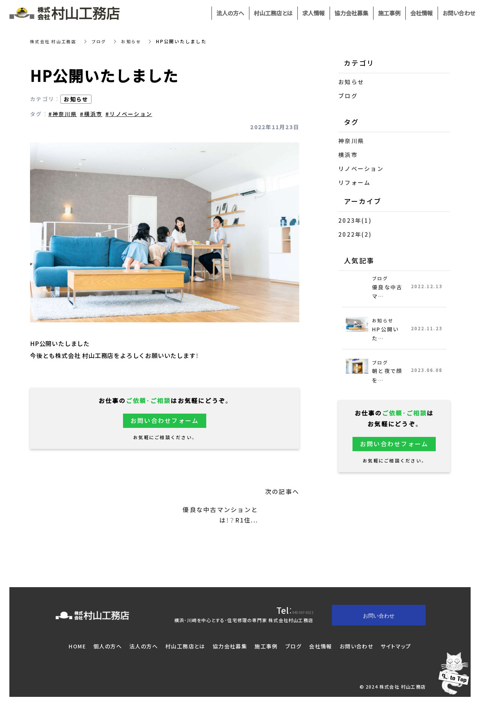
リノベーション (361, 169)
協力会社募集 (230, 647)
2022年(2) (355, 234)
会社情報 (320, 647)
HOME (77, 647)
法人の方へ (143, 647)
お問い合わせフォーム (164, 420)
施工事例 (266, 647)
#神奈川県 (62, 114)
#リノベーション (128, 114)
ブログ (103, 41)
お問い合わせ (356, 647)
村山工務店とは (185, 647)
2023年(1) (355, 220)
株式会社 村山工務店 (55, 41)
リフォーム (354, 182)
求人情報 (313, 13)
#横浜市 (91, 114)
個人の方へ (107, 647)
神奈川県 (351, 141)
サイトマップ (396, 647)
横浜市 (348, 155)
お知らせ (136, 41)
